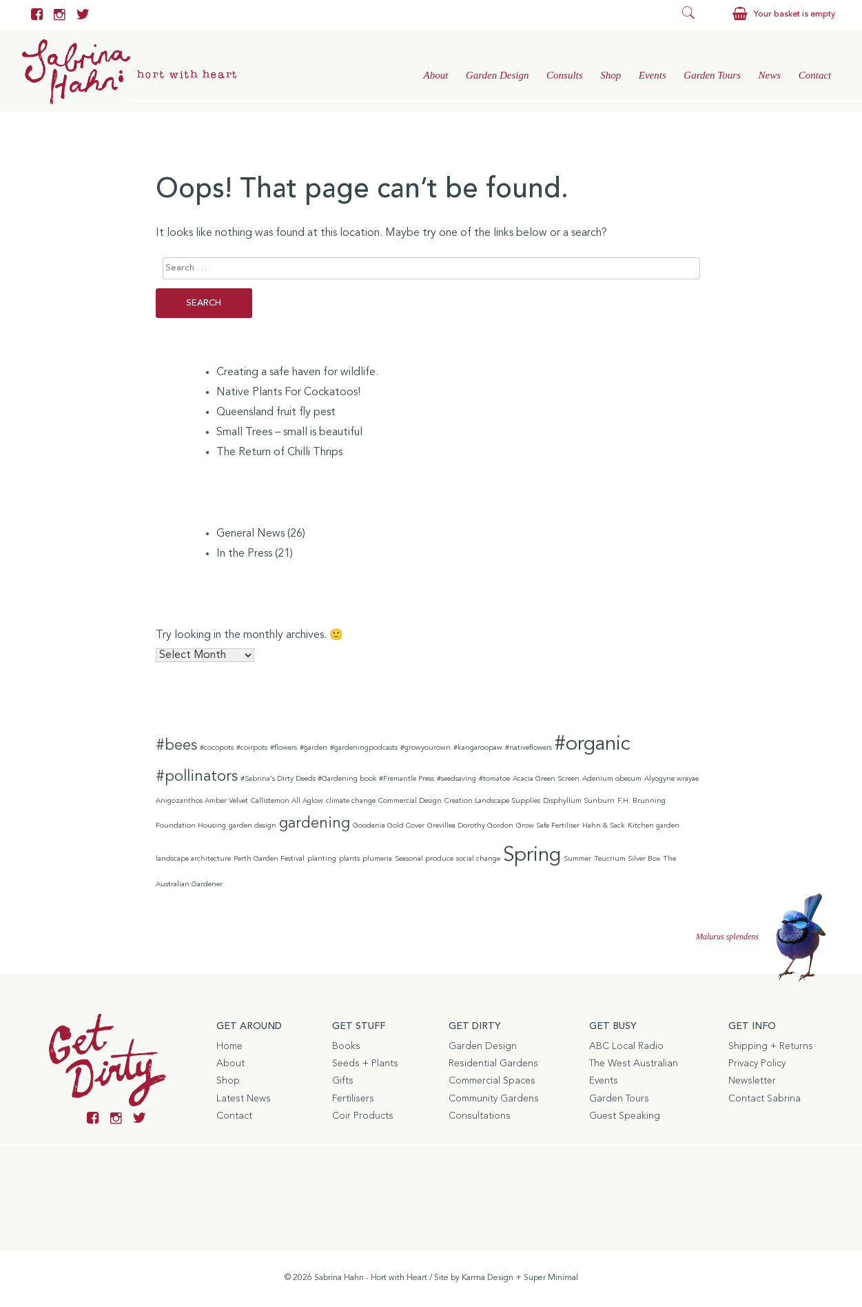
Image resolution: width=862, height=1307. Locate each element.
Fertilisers (353, 1099)
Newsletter (752, 1081)
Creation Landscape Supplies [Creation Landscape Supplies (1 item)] (492, 801)
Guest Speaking (624, 1116)
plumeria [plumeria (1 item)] (377, 859)
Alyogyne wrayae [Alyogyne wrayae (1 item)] (671, 779)
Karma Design (487, 1278)
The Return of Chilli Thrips (279, 452)
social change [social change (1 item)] (478, 859)
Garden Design (497, 75)
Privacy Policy (757, 1063)
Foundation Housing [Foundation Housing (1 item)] (191, 826)
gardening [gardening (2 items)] (314, 823)
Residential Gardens (493, 1063)
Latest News (243, 1099)
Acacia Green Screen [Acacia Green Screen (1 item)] (546, 779)
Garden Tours (712, 75)
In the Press (244, 553)
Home (229, 1046)
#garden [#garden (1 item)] (313, 748)
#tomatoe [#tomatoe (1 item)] (494, 779)
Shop (610, 75)
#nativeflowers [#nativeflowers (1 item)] (528, 748)
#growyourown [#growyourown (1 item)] (425, 748)
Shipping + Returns (770, 1046)
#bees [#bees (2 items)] (176, 745)
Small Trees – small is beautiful (289, 432)
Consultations (480, 1116)
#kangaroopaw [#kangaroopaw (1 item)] (477, 748)
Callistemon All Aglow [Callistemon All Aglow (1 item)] (287, 801)
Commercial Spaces (492, 1081)
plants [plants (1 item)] (349, 859)
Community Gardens (494, 1099)
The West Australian (633, 1063)
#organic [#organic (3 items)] (592, 745)
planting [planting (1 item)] (321, 859)
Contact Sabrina (764, 1099)
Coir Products (362, 1116)
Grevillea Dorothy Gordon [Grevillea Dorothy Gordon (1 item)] (470, 826)
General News (250, 533)
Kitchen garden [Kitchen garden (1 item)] (653, 826)
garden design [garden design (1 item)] (252, 826)
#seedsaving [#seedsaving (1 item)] (456, 779)
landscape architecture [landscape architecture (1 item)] (193, 859)
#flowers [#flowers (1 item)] (283, 748)
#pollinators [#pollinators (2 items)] (197, 776)
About (435, 75)
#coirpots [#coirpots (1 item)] (251, 748)
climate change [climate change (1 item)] (351, 801)
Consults (564, 75)
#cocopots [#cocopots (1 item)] (217, 748)
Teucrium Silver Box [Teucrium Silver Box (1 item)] (627, 859)
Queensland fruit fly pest (276, 412)
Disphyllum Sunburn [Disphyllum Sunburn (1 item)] (579, 801)
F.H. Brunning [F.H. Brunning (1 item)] (641, 801)
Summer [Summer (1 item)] (577, 859)
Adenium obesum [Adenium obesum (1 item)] (612, 779)
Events (652, 75)
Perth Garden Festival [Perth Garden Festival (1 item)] (269, 859)
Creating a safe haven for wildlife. (297, 372)
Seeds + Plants (365, 1063)
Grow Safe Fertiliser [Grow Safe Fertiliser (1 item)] (547, 826)
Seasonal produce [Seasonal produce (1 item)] (424, 859)
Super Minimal (551, 1278)
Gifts (342, 1081)
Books (346, 1046)
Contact (815, 75)
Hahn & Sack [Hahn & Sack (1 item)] (603, 826)
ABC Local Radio (626, 1046)
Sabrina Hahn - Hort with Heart (370, 1278)
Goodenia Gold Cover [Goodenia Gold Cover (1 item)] (388, 826)
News (770, 75)
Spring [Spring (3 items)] (532, 856)
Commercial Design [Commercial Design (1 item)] (410, 801)
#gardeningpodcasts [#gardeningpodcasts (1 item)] (364, 748)
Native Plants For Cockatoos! (288, 392)
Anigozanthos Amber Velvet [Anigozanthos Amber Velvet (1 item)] (202, 801)
